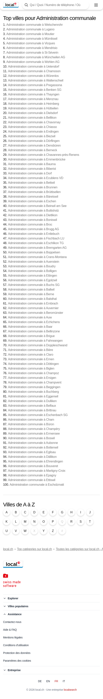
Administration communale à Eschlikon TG (36, 243)
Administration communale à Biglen (31, 368)
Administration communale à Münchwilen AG (35, 57)
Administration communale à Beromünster (35, 312)
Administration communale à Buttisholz (33, 210)
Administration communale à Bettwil (31, 182)
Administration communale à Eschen (32, 201)
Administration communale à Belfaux (32, 405)
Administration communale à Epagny (32, 475)
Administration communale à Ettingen (32, 275)
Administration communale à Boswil (31, 438)
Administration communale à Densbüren (34, 145)
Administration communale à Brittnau (32, 410)
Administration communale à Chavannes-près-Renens (43, 154)
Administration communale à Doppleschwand (37, 345)
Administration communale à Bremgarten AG (37, 247)
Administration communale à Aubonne (33, 442)
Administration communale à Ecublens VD (35, 178)
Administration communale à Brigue (31, 336)
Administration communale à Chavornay (34, 122)
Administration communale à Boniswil (32, 219)
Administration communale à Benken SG (34, 89)
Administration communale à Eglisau (32, 452)
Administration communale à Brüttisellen (34, 192)
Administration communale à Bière (30, 350)
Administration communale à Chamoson (34, 71)
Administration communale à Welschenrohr (34, 24)
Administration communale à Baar (30, 326)
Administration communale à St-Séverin (32, 52)
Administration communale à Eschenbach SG (38, 415)
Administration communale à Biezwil (31, 136)
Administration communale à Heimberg (33, 103)
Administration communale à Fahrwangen (35, 340)
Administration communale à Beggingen (34, 387)
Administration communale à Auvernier (33, 308)
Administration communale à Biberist (32, 168)
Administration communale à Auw (30, 317)
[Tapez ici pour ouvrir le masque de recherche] (55, 5)
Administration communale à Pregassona (35, 85)
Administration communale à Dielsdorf (33, 113)
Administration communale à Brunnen (32, 187)
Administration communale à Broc (30, 224)
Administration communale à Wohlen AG (32, 61)
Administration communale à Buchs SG (33, 284)
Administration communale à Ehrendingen (35, 461)
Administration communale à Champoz (33, 373)
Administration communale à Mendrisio (31, 48)
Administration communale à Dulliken (32, 401)
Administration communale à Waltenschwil (35, 80)
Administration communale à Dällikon (32, 456)
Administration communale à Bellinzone (34, 331)
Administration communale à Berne (31, 294)
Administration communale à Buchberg (33, 391)
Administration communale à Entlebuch (33, 233)
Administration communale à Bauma (32, 164)
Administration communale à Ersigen (32, 377)
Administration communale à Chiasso (32, 127)
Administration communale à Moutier (30, 34)
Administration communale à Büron (31, 424)
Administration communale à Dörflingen (33, 140)
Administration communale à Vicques (30, 43)
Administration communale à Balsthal (32, 298)
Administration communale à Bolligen (32, 271)
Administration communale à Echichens (34, 322)
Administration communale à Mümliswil (31, 38)
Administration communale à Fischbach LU (36, 238)
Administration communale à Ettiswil (31, 480)
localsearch (70, 689)
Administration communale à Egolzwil (32, 280)
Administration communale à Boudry (31, 266)
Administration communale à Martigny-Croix (36, 470)
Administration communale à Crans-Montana (37, 257)
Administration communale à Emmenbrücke (36, 159)
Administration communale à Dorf (30, 173)
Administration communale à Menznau (33, 99)
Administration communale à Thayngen (33, 94)
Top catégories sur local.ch (34, 549)
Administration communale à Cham (31, 419)
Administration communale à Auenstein (33, 261)
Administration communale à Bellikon (32, 117)
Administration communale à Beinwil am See (37, 206)
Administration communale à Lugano (30, 29)
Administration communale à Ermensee (34, 433)
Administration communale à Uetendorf (33, 66)
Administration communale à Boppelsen (34, 252)
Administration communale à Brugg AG (33, 229)
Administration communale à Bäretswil (33, 196)
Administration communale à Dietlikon (32, 215)
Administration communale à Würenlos (33, 75)
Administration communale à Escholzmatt (37, 484)
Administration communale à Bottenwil (33, 447)
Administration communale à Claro (30, 354)
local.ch (8, 549)
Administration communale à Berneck (32, 150)
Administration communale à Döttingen (33, 363)
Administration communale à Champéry (34, 429)
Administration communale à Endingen (33, 131)
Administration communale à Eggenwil (33, 396)
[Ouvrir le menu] (96, 5)
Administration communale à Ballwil (31, 289)
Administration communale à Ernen (31, 359)
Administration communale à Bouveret (33, 466)
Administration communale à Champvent (34, 382)
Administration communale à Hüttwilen (33, 108)
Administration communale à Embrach (33, 303)
